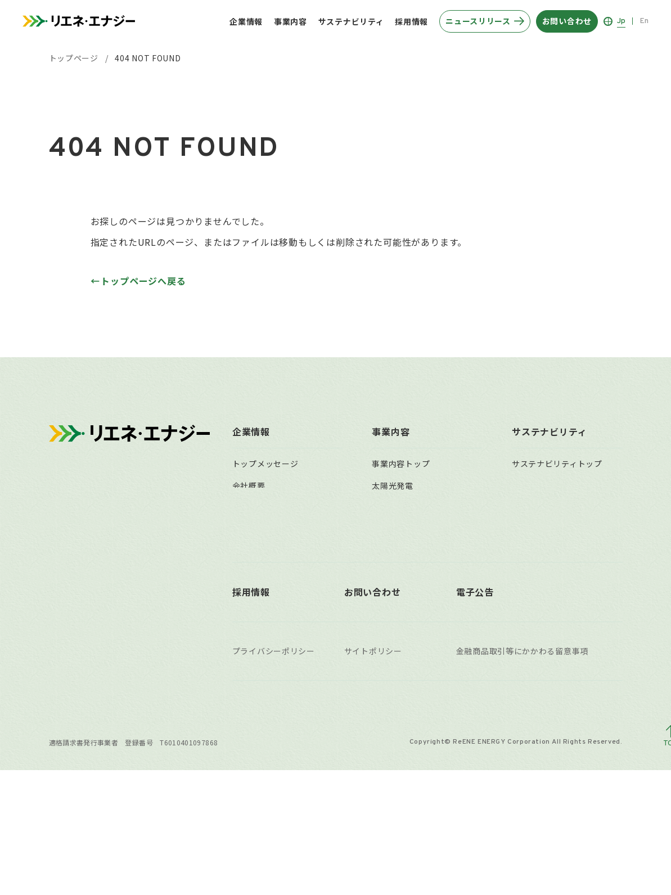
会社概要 (248, 485)
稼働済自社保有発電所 (413, 658)
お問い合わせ (372, 716)
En (644, 21)
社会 (520, 528)
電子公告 (475, 716)
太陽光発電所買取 (405, 614)
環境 (520, 506)
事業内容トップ (401, 463)
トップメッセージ (265, 463)
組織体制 (248, 571)
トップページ (73, 58)
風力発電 (388, 506)
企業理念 (248, 506)
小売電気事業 (396, 593)
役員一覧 (248, 550)
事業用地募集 (396, 636)
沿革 (240, 528)
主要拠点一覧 (257, 593)
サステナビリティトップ (557, 463)
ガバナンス (532, 550)
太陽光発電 (392, 485)
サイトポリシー (373, 776)
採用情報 (411, 21)
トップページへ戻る (143, 280)
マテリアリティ (540, 485)
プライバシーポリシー (273, 776)
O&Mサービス (398, 550)
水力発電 (388, 528)
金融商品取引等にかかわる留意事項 (522, 776)
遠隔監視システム (405, 571)
